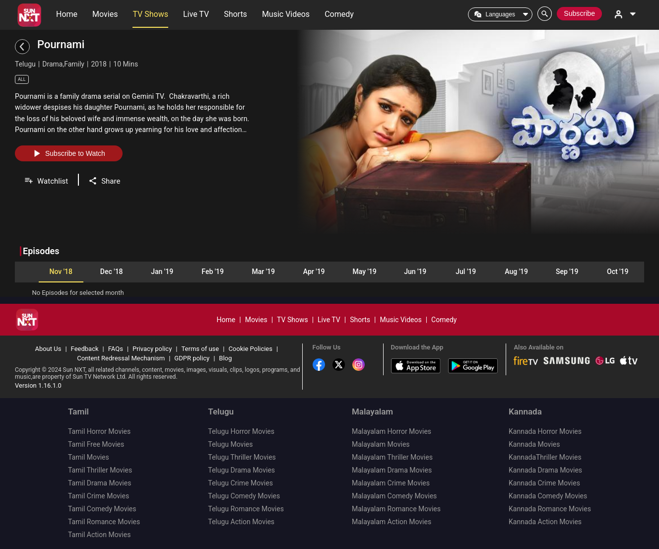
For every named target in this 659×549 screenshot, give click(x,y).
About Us (48, 348)
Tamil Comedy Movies (102, 509)
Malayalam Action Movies (391, 522)
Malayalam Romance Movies (396, 509)
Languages (500, 14)
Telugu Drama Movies (241, 470)
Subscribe (579, 13)
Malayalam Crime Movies (391, 483)
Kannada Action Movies (545, 522)
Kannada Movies (534, 444)
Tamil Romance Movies (104, 522)
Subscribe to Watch (68, 153)
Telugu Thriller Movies (242, 457)
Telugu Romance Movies (246, 509)
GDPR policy (191, 358)
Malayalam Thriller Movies (392, 457)
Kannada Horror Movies (545, 431)
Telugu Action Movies (241, 522)
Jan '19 (162, 271)
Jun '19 (415, 271)
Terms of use (200, 348)
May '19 (365, 271)
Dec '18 (111, 271)
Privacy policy (152, 348)
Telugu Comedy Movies (244, 496)
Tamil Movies (88, 457)
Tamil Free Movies (96, 444)
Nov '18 (60, 271)
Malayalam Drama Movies (392, 470)
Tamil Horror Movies (99, 431)
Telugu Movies (230, 444)
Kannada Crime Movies (544, 483)
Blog (225, 358)
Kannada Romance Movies (550, 509)
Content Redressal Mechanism (121, 358)
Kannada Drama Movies (545, 470)
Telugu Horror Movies (241, 431)
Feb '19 (212, 271)
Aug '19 (516, 271)
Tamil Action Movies (99, 535)
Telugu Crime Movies (240, 483)
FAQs (115, 348)
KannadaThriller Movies (545, 457)
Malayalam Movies (381, 444)
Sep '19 (567, 271)
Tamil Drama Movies (99, 483)
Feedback (85, 348)
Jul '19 (466, 271)
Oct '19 (617, 271)
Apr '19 (314, 271)
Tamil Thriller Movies (100, 470)
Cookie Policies (250, 348)
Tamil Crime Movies (98, 496)
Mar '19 (263, 271)
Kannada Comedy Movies (548, 496)
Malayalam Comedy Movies (394, 496)
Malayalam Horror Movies (391, 431)
